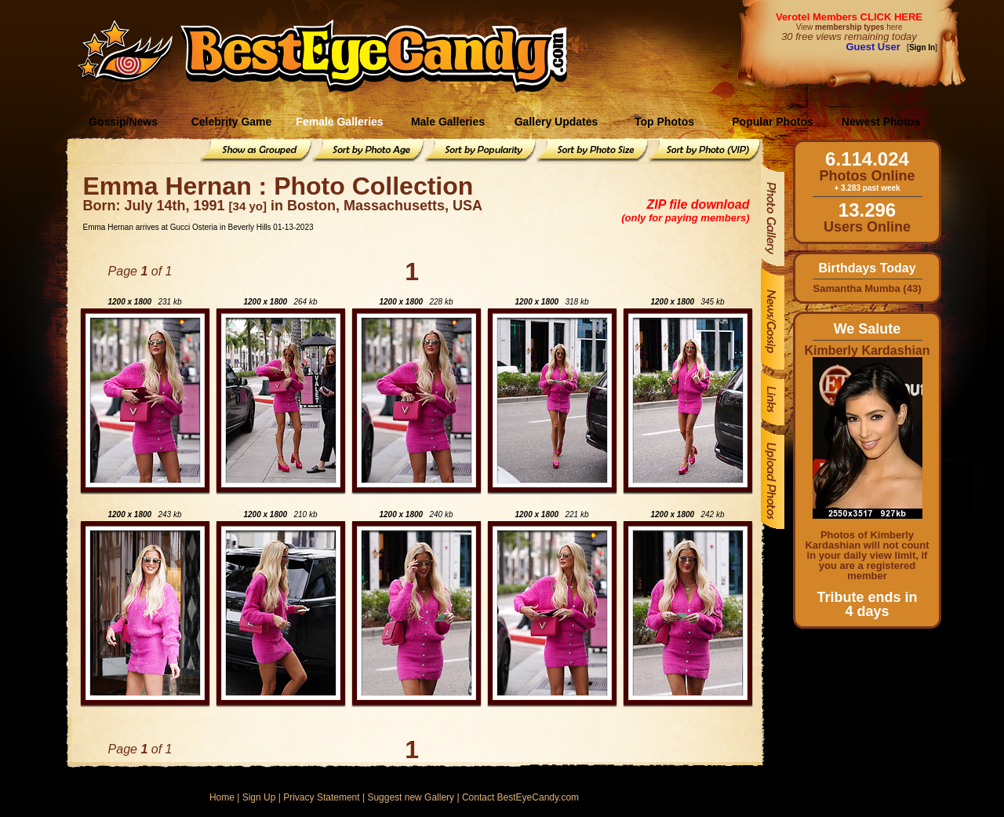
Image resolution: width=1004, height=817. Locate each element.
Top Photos (664, 121)
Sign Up (259, 797)
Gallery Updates (556, 121)
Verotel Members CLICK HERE (849, 17)
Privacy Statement (321, 797)
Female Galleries (339, 121)
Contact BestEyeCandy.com (520, 797)
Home (222, 797)
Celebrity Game (231, 121)
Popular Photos (772, 121)
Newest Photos (881, 121)
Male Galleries (448, 121)
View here (849, 27)
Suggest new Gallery (410, 797)
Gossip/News (123, 121)
